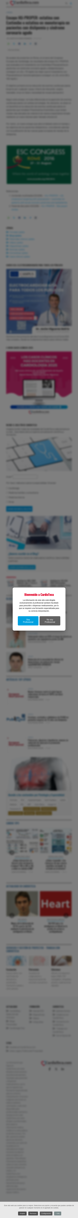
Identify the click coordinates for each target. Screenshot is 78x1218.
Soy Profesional (28, 621)
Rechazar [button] (33, 1213)
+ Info (58, 1213)
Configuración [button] (46, 1213)
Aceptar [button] (22, 1213)
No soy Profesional (50, 621)
